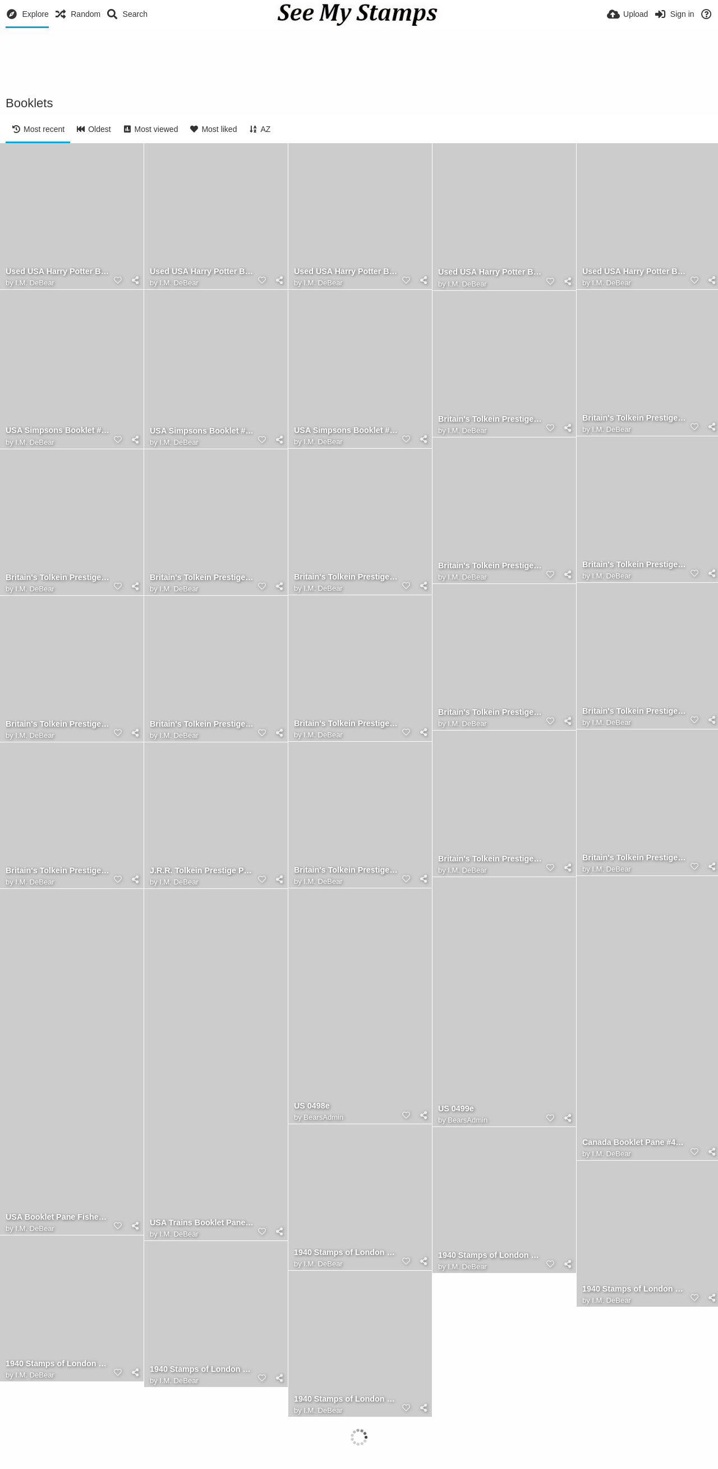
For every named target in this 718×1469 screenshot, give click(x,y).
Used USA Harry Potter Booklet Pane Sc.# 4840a (202, 271)
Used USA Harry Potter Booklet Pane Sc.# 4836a (346, 271)
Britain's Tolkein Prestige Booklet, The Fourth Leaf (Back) (490, 566)
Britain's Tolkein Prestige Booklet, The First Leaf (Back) (634, 858)
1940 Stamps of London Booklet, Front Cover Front (346, 1252)
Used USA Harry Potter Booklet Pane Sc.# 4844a (58, 271)
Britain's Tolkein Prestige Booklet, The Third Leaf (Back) (202, 577)
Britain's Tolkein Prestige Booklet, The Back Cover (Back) (634, 418)
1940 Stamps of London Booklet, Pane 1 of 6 (634, 1289)
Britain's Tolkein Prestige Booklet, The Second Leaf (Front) (58, 724)
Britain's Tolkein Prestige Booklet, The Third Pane (58, 577)
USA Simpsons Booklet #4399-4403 (346, 430)
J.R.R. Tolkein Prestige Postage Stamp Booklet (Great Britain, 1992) (202, 870)
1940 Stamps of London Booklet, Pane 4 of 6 (346, 1399)
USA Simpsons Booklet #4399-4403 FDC (58, 430)
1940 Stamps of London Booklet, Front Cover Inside (490, 1255)
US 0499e (456, 1109)
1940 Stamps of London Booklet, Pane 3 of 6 (202, 1369)
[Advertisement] (359, 59)
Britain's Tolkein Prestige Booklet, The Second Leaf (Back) (346, 723)
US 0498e (312, 1106)
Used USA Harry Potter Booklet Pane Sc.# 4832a (490, 272)
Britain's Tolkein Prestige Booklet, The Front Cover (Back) (346, 870)
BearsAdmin (467, 1120)
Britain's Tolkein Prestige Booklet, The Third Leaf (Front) (634, 711)
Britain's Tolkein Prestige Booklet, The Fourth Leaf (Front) (346, 577)
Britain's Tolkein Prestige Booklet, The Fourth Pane (634, 564)
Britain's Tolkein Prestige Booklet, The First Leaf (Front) (490, 859)
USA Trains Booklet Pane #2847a (202, 1223)
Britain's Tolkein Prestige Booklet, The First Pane (202, 724)
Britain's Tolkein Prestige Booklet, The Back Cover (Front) (490, 419)
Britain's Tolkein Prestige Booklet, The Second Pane (490, 712)
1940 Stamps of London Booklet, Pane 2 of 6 (58, 1363)
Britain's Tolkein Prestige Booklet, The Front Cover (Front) (58, 870)
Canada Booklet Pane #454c (634, 1142)
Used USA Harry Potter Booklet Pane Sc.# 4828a (634, 271)
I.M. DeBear (34, 283)
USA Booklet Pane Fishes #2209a (58, 1217)
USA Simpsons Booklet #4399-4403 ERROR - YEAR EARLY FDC (202, 431)
